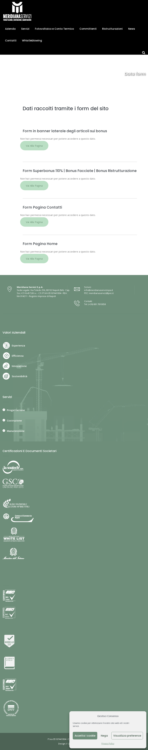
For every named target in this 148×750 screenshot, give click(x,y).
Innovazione (19, 366)
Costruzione (14, 420)
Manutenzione (16, 431)
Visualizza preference (127, 735)
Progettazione (16, 410)
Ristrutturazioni (112, 29)
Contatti (10, 40)
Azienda (10, 29)
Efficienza (18, 355)
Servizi (25, 29)
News (131, 29)
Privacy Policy (107, 743)
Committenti (88, 29)
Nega (104, 735)
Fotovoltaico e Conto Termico (54, 29)
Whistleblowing (32, 40)
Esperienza (18, 345)
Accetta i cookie (85, 735)
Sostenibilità (19, 376)
